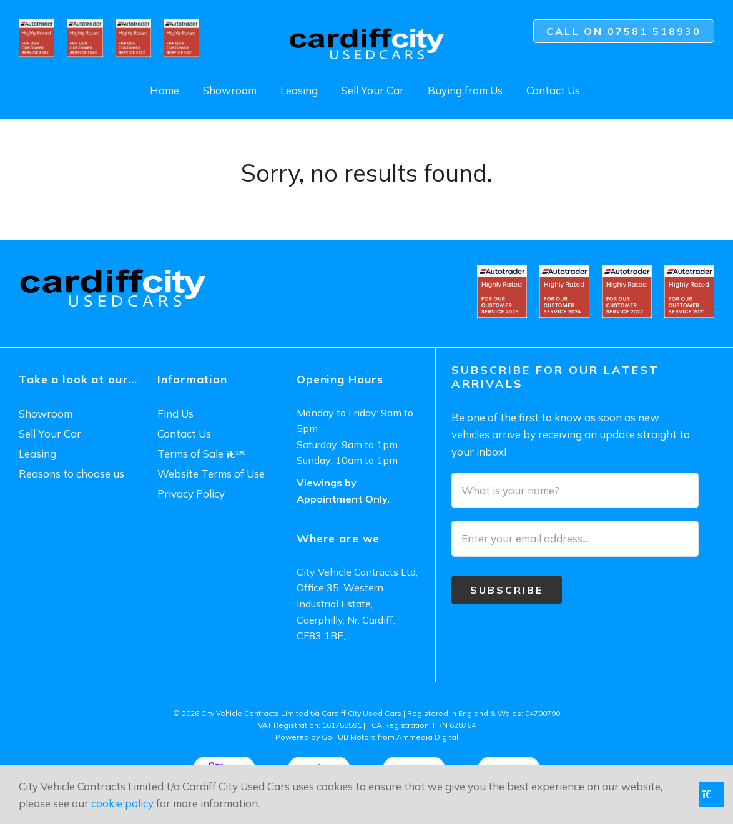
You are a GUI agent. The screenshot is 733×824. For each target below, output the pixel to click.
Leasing (299, 90)
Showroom (230, 90)
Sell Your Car (373, 90)
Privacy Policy (191, 493)
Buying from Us (465, 90)
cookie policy (122, 803)
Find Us (175, 413)
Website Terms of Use (211, 473)
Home (164, 90)
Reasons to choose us (71, 473)
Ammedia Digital (427, 737)
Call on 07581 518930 (623, 31)
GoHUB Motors (349, 737)
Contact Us (553, 90)
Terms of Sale (201, 453)
